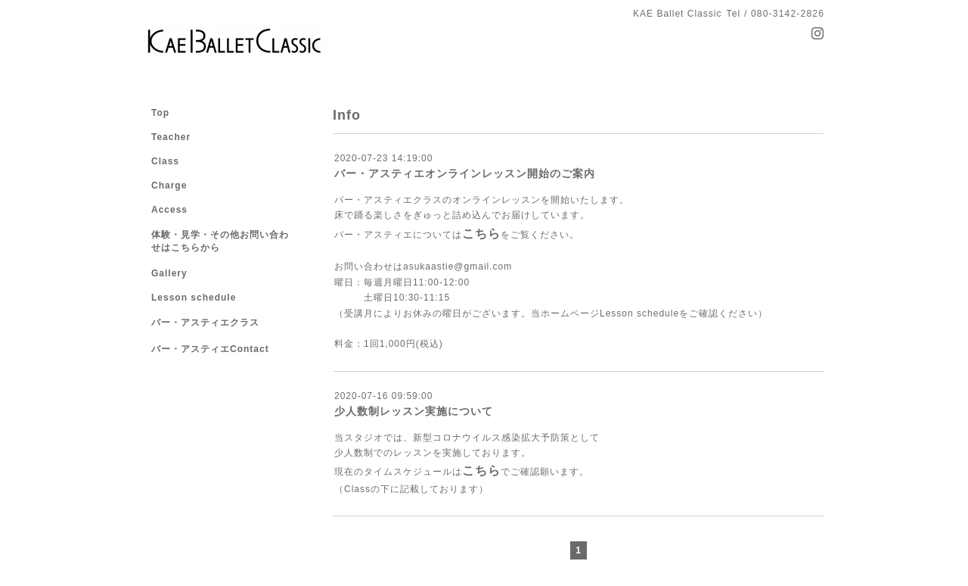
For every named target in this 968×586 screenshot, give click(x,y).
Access (169, 209)
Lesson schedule (639, 313)
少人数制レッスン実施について (413, 411)
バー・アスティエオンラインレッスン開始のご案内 (464, 173)
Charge (169, 185)
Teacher (171, 137)
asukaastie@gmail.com (457, 266)
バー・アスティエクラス (205, 322)
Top (160, 113)
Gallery (169, 273)
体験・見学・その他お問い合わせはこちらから (220, 241)
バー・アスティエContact (210, 349)
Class (165, 161)
